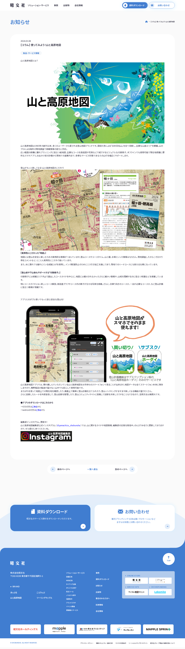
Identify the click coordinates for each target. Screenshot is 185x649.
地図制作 (69, 601)
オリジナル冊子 (71, 590)
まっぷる (13, 594)
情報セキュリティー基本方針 (99, 645)
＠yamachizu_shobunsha (69, 425)
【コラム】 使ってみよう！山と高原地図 (163, 21)
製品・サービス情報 (31, 53)
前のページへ (63, 469)
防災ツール (70, 594)
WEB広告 (69, 582)
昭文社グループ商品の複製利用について (161, 645)
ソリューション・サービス (38, 5)
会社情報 (79, 5)
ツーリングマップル (45, 599)
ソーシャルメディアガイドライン (135, 645)
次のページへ (121, 469)
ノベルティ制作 (71, 597)
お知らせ (99, 587)
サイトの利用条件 (116, 645)
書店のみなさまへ (103, 600)
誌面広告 (69, 579)
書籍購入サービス (72, 612)
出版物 (66, 5)
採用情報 (99, 606)
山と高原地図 (16, 599)
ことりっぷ (41, 594)
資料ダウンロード (102, 581)
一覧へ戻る (92, 469)
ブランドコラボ (71, 605)
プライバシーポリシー (80, 645)
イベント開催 (70, 608)
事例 (56, 5)
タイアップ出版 (71, 586)
